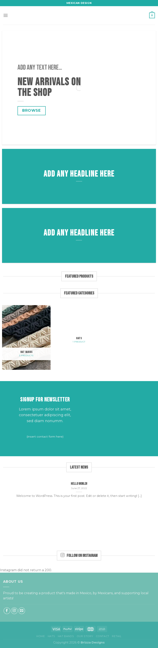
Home (40, 636)
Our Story (85, 636)
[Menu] (5, 15)
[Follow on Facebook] (6, 610)
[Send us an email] (21, 610)
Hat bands (66, 636)
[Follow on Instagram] (14, 610)
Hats (51, 636)
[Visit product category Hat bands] (26, 337)
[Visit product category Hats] (79, 329)
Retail (117, 636)
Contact (102, 636)
